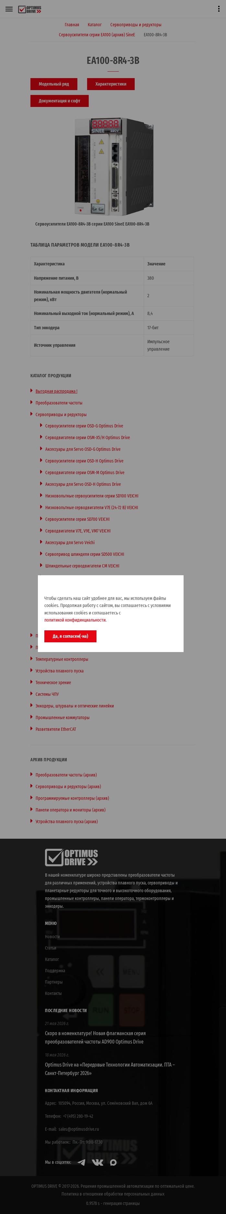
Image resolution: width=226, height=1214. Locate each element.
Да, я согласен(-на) (70, 636)
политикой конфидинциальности (75, 620)
